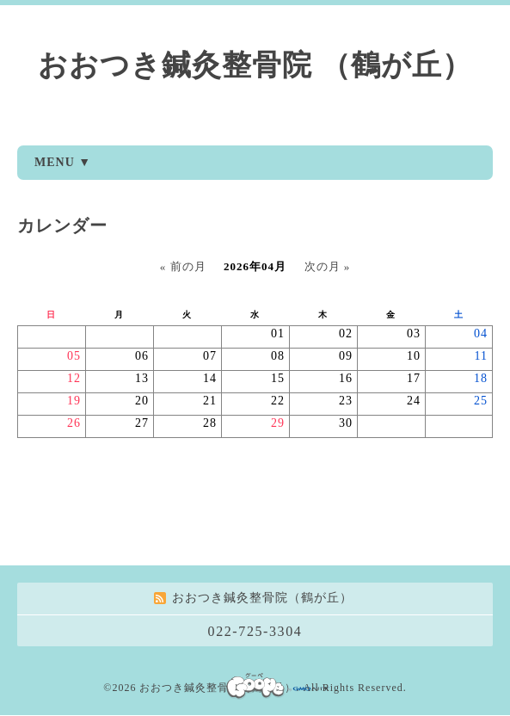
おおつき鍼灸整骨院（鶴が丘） (217, 688)
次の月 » (327, 266)
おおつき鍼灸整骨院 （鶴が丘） (254, 65)
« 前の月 (183, 266)
